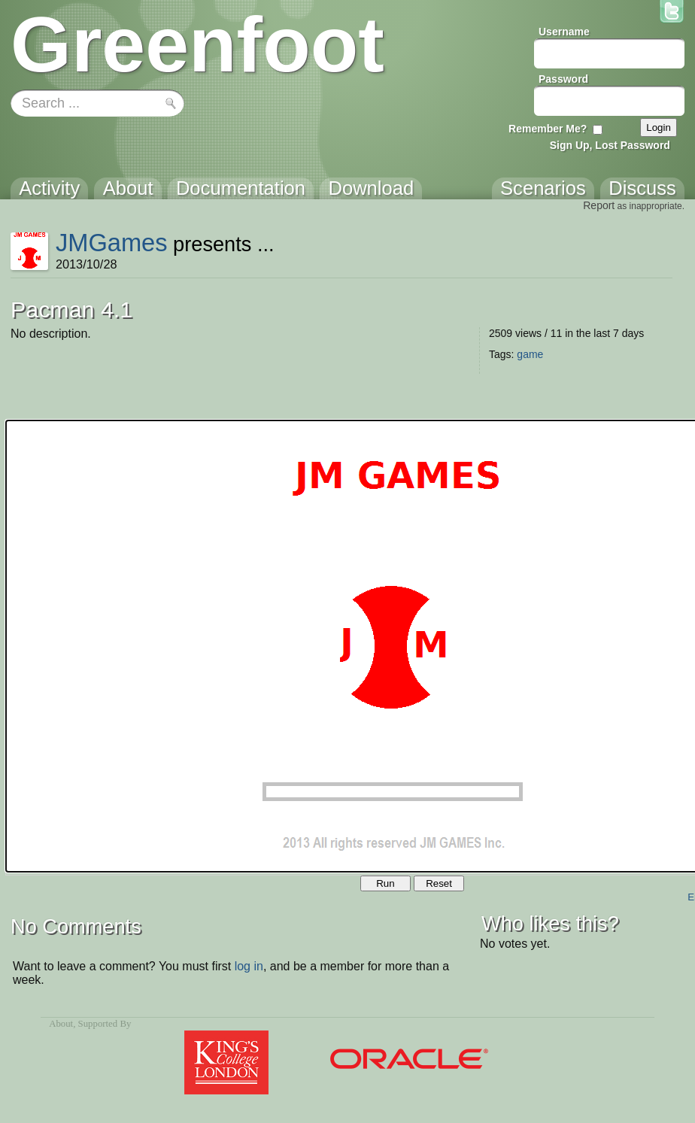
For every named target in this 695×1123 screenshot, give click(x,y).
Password (563, 79)
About (61, 1023)
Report (599, 205)
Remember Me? (547, 129)
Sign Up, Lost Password (610, 145)
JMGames (112, 242)
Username (564, 32)
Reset (439, 883)
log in (249, 966)
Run (385, 883)
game (530, 354)
